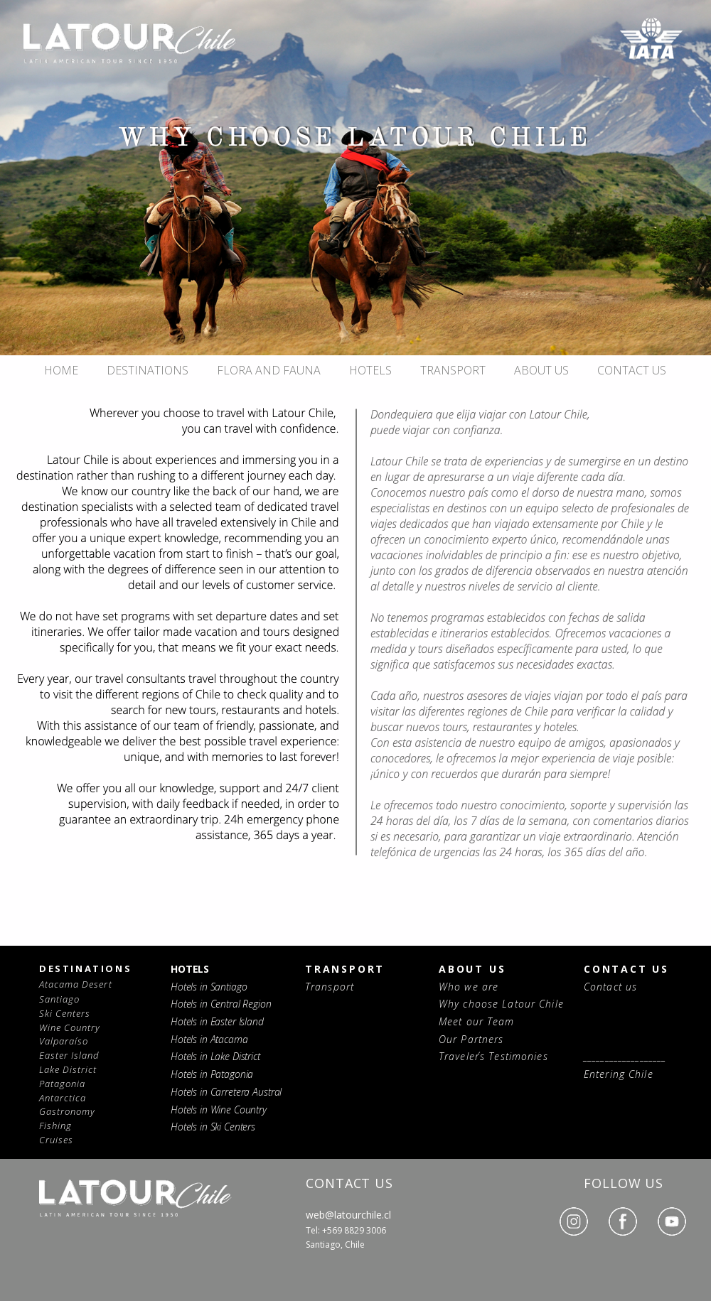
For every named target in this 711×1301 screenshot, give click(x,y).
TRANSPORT (453, 370)
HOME (61, 370)
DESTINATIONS (147, 370)
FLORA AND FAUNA (269, 370)
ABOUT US (541, 370)
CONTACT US (631, 370)
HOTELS (370, 370)
